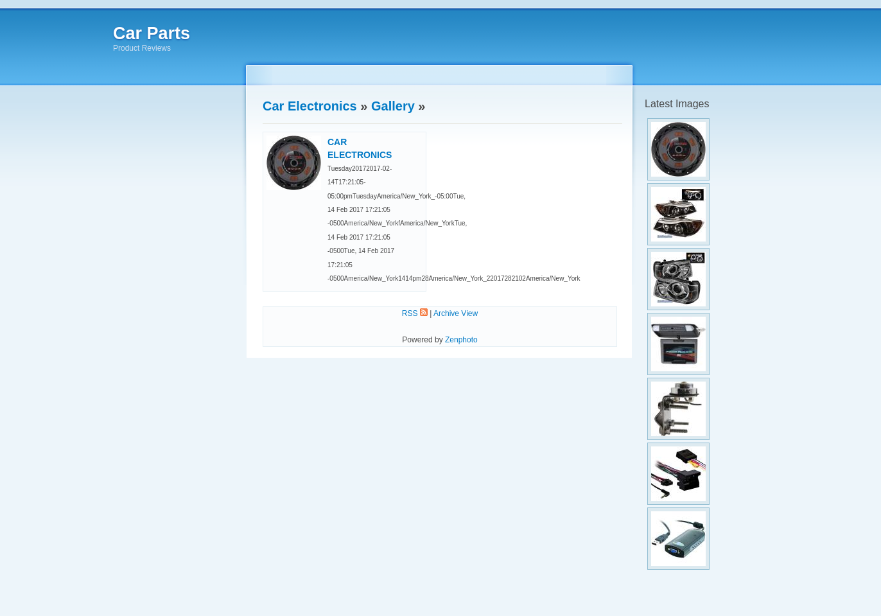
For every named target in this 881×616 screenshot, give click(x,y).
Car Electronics (310, 106)
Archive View (455, 313)
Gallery (393, 106)
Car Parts (151, 33)
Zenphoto (461, 339)
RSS (415, 313)
